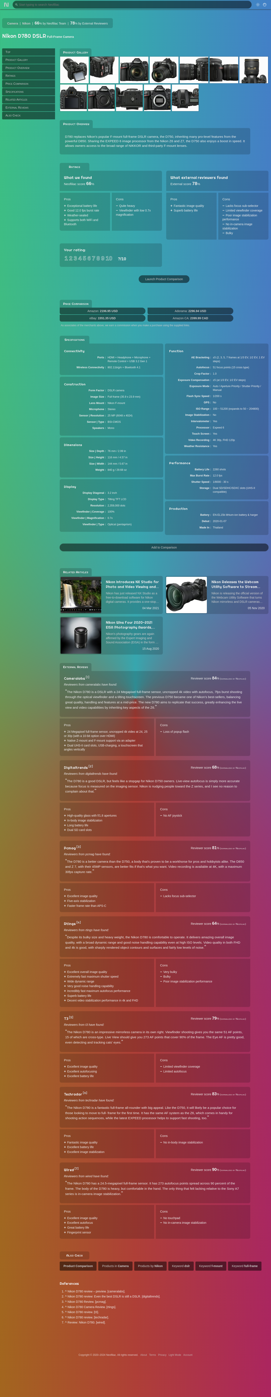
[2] (90, 766)
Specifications (15, 91)
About (143, 1354)
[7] (77, 1169)
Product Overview (17, 68)
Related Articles (16, 99)
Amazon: (102, 311)
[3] (78, 847)
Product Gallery (17, 59)
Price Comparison (17, 83)
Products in (115, 1266)
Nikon (26, 23)
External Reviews (17, 107)
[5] (71, 1017)
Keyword (181, 1266)
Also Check (13, 115)
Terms (152, 1354)
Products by (150, 1266)
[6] (85, 1093)
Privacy (162, 1354)
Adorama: (190, 311)
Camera (12, 23)
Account (187, 1354)
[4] (78, 922)
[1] (87, 677)
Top (8, 52)
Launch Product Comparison (164, 279)
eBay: (103, 318)
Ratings (10, 75)
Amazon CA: (190, 318)
